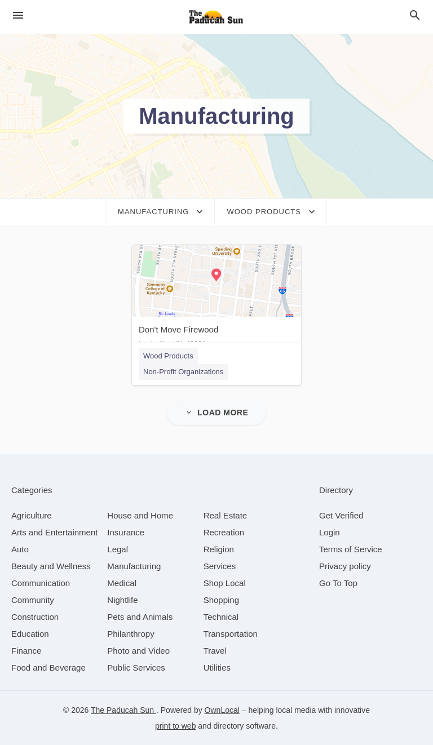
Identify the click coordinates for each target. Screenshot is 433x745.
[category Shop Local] (225, 583)
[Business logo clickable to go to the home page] (216, 17)
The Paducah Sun (123, 710)
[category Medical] (121, 583)
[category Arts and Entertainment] (54, 532)
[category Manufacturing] (134, 566)
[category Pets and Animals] (140, 617)
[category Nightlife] (122, 600)
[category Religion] (219, 549)
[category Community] (32, 600)
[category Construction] (35, 617)
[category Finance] (26, 650)
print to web (175, 725)
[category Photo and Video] (138, 650)
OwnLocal (222, 710)
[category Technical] (221, 617)
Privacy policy (345, 566)
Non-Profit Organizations (183, 371)
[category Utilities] (217, 667)
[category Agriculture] (31, 515)
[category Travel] (215, 650)
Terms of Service (350, 549)
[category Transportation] (231, 633)
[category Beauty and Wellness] (51, 566)
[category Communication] (40, 583)
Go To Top (338, 583)
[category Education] (30, 633)
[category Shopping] (221, 600)
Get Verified (341, 515)
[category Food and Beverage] (48, 667)
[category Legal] (117, 549)
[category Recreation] (224, 532)
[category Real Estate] (226, 515)
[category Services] (220, 566)
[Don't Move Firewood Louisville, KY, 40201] (216, 298)
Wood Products (168, 356)
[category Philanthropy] (130, 633)
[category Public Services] (136, 667)
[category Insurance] (125, 532)
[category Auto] (20, 549)
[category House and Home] (140, 515)
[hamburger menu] (18, 15)
